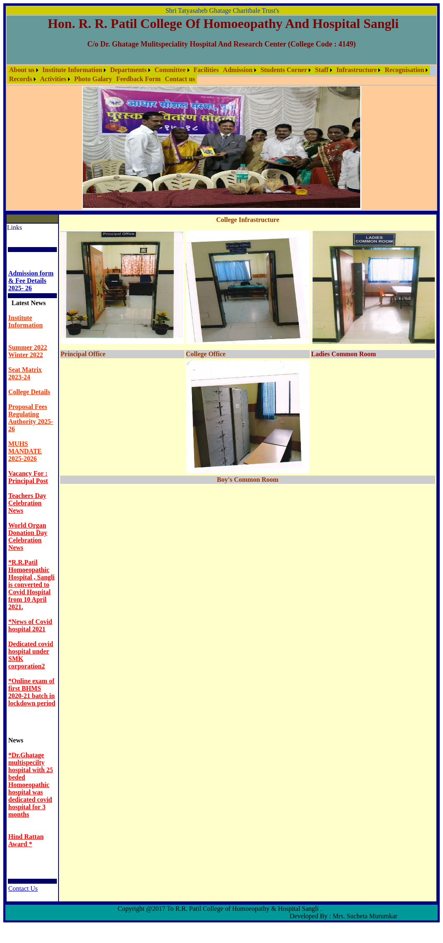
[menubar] (221, 74)
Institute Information (72, 69)
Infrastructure (356, 69)
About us (22, 69)
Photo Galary (93, 78)
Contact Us (23, 888)
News (15, 740)
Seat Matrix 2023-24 (25, 373)
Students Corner (283, 69)
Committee (170, 69)
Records (20, 78)
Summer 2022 (27, 347)
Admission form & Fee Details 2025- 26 (31, 281)
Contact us (180, 78)
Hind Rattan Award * (26, 840)
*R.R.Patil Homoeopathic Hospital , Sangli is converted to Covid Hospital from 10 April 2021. (31, 584)
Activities (53, 78)
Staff (321, 69)
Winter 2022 (25, 354)
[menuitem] (23, 70)
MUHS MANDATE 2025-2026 (25, 451)
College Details (29, 391)
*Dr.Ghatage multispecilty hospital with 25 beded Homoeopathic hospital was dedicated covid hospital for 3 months (30, 785)
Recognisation (404, 69)
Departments (128, 69)
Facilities (206, 69)
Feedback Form (138, 78)
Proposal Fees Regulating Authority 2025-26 (30, 417)
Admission (238, 69)
